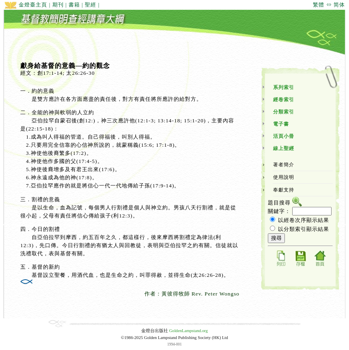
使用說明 (283, 177)
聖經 (90, 5)
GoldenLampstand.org (188, 330)
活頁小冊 (283, 136)
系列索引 (283, 87)
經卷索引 (283, 99)
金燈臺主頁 (25, 5)
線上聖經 (283, 148)
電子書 (281, 124)
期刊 (58, 5)
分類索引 (283, 112)
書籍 (74, 5)
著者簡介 (283, 164)
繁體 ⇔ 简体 (329, 5)
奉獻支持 (283, 190)
